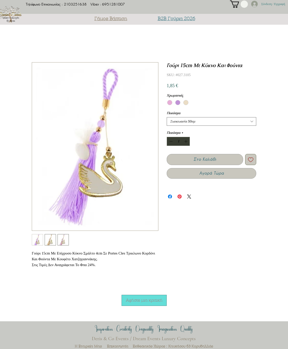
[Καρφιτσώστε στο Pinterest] (180, 197)
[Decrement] (170, 141)
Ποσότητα (173, 113)
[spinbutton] (178, 141)
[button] (239, 4)
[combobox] (211, 121)
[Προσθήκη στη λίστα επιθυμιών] (250, 159)
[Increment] (186, 141)
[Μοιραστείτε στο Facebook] (170, 197)
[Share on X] (189, 197)
